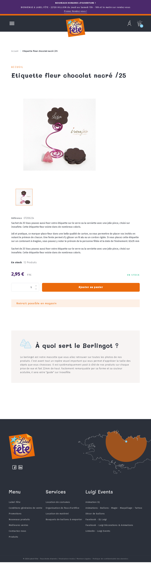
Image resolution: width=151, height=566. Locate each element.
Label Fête (15, 506)
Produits (13, 541)
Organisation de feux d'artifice (62, 512)
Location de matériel (57, 518)
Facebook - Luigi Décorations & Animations (109, 529)
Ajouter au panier (90, 290)
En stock (17, 265)
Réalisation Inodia (67, 563)
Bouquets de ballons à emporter (64, 524)
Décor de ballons (95, 518)
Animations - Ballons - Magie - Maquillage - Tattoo (113, 512)
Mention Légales (84, 563)
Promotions (15, 518)
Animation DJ (92, 506)
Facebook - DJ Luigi (96, 524)
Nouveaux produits (19, 524)
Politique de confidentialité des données (110, 563)
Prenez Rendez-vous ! (75, 11)
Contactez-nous (17, 535)
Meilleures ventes (18, 529)
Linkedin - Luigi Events (97, 535)
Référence (17, 221)
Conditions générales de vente (25, 512)
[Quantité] (25, 290)
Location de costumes (58, 506)
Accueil (17, 67)
